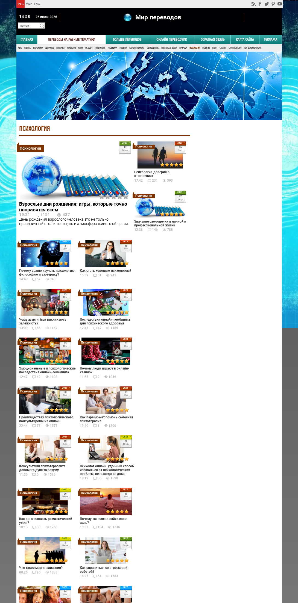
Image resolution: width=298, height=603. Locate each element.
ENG (37, 4)
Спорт (214, 40)
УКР (28, 4)
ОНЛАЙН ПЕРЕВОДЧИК (171, 32)
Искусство (71, 40)
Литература (100, 40)
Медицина (112, 40)
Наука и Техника (136, 40)
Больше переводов (127, 32)
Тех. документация (252, 40)
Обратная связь (212, 32)
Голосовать (235, 271)
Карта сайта (245, 32)
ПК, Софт (88, 40)
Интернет (60, 40)
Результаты (235, 279)
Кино (80, 40)
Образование (153, 40)
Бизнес (27, 40)
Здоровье (49, 40)
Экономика (38, 40)
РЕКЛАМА (270, 32)
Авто (20, 40)
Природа (183, 40)
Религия (206, 40)
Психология (194, 40)
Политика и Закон (169, 40)
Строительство (235, 40)
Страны (223, 40)
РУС (20, 4)
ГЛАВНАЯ (27, 32)
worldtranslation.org (227, 574)
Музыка (123, 40)
